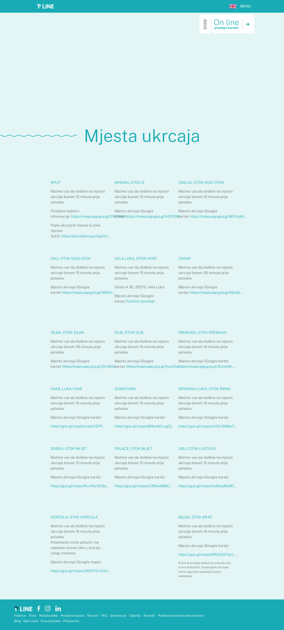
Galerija (135, 615)
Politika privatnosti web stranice (181, 615)
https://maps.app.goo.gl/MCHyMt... (218, 216)
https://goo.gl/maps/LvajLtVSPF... (78, 426)
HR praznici (71, 621)
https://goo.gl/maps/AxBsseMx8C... (207, 486)
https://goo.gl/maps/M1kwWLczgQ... (144, 426)
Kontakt (150, 615)
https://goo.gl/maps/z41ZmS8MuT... (207, 426)
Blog (17, 621)
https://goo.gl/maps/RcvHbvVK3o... (80, 486)
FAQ (104, 615)
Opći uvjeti (30, 621)
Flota (33, 615)
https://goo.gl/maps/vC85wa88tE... (143, 486)
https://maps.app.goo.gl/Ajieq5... (216, 292)
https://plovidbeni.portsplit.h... (85, 236)
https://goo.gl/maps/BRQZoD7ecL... (207, 554)
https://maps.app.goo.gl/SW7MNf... (99, 216)
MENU (245, 6)
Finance (20, 615)
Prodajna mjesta (73, 615)
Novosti (93, 615)
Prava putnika (51, 621)
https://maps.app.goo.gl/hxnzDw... (153, 366)
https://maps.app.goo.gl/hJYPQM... (154, 216)
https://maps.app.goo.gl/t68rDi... (88, 292)
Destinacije (118, 615)
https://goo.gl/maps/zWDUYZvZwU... (80, 571)
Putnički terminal (140, 301)
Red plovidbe (48, 615)
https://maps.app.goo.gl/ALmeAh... (206, 366)
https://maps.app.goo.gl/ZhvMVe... (90, 366)
